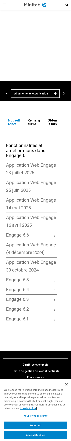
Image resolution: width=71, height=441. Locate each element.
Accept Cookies (35, 435)
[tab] (14, 122)
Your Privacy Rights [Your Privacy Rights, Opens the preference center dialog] (35, 415)
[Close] (66, 384)
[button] (67, 5)
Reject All (35, 425)
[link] (35, 365)
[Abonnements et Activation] (35, 93)
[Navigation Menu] (4, 5)
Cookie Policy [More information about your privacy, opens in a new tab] (28, 408)
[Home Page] (36, 5)
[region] (35, 410)
